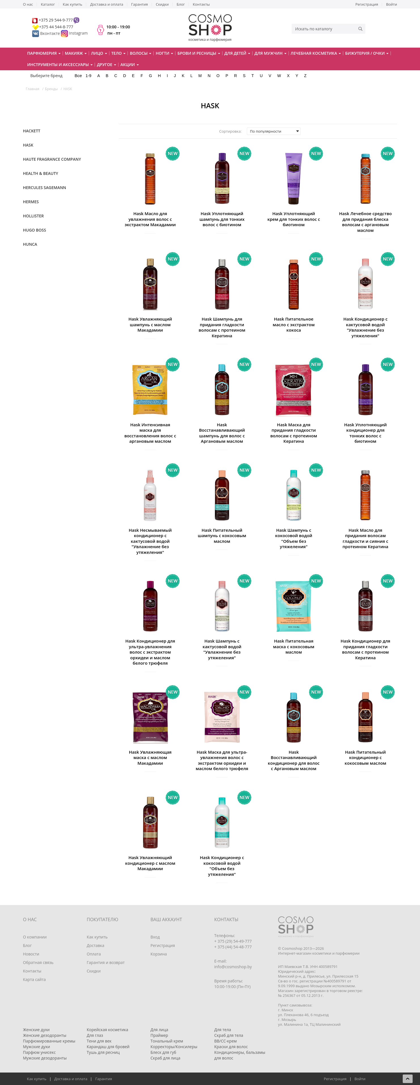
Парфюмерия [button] (44, 53)
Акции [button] (129, 64)
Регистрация (366, 4)
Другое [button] (106, 64)
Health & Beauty (40, 173)
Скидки (162, 4)
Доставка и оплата (106, 4)
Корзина (158, 954)
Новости (31, 954)
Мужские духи (36, 1046)
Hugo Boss (34, 230)
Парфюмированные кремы (49, 1041)
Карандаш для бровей (108, 1046)
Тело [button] (118, 53)
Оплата (94, 954)
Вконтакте (46, 33)
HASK (28, 145)
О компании (35, 937)
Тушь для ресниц (103, 1052)
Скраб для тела (228, 1035)
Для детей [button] (237, 53)
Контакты (201, 4)
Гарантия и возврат (106, 962)
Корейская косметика (107, 1029)
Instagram (78, 33)
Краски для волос (231, 1046)
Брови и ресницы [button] (198, 53)
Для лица (159, 1029)
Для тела (222, 1029)
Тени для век (99, 1041)
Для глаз (95, 1035)
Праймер (159, 1035)
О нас (28, 4)
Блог (181, 4)
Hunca (30, 244)
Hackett (31, 130)
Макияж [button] (76, 53)
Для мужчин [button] (270, 53)
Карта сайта (34, 979)
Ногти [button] (164, 53)
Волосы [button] (140, 53)
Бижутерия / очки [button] (367, 53)
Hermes (31, 201)
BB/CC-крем (225, 1041)
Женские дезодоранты (44, 1035)
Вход (155, 937)
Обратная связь (38, 962)
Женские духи (36, 1029)
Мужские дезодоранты (45, 1058)
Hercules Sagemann (44, 187)
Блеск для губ (163, 1052)
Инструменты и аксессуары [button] (60, 64)
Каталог (48, 4)
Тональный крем (166, 1041)
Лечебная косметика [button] (316, 53)
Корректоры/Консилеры (173, 1046)
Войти (391, 4)
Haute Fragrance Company (52, 159)
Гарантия (139, 4)
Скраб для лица (165, 1058)
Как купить (72, 4)
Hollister (33, 216)
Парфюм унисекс (39, 1052)
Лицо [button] (99, 53)
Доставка (95, 945)
